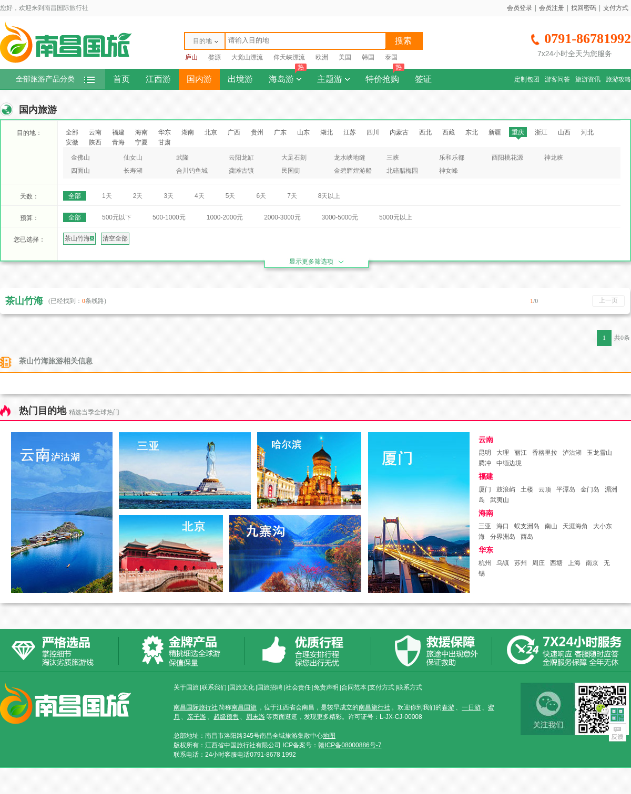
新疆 (494, 132)
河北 (587, 132)
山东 (303, 132)
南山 (551, 526)
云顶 (544, 489)
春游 (448, 707)
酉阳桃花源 (507, 157)
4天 (200, 196)
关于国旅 (186, 687)
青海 (118, 142)
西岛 (527, 536)
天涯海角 (575, 526)
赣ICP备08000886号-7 (349, 745)
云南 (95, 132)
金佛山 (80, 157)
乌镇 (502, 563)
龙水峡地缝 (349, 157)
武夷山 (499, 500)
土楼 (527, 489)
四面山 (80, 170)
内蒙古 (399, 132)
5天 (231, 196)
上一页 (608, 300)
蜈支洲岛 (527, 526)
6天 (261, 196)
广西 (234, 132)
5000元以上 (395, 217)
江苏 (349, 132)
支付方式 (615, 8)
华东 (164, 132)
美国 (345, 57)
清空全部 (115, 238)
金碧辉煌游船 (353, 170)
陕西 (95, 142)
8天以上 (329, 196)
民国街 (290, 170)
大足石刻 (294, 157)
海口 (502, 526)
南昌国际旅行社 (196, 707)
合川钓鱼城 (192, 170)
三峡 (392, 157)
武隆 (182, 157)
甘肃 (164, 142)
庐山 (191, 57)
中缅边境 (509, 463)
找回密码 (583, 8)
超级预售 (226, 716)
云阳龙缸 (241, 157)
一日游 (471, 707)
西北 (425, 132)
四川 (373, 132)
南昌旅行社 (374, 707)
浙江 (541, 132)
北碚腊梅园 (402, 170)
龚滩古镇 (241, 170)
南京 (592, 563)
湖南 (187, 132)
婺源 (214, 57)
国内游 (199, 79)
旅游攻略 (618, 79)
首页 (121, 79)
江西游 (158, 79)
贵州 (257, 132)
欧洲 (322, 57)
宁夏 (141, 142)
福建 (118, 132)
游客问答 (557, 79)
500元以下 (116, 217)
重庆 (518, 132)
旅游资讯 (588, 79)
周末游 (255, 716)
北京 (211, 132)
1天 (107, 196)
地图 (329, 735)
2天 (138, 196)
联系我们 (214, 687)
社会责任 (298, 687)
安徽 (72, 142)
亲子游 (196, 716)
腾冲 (485, 463)
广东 (280, 132)
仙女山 (133, 157)
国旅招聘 (269, 687)
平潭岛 (565, 489)
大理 (502, 452)
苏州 (520, 563)
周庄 (538, 563)
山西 (564, 132)
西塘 (556, 563)
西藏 (448, 132)
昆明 (485, 452)
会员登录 (519, 8)
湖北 (326, 132)
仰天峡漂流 (289, 57)
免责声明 (326, 687)
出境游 (240, 79)
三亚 (485, 526)
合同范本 (354, 687)
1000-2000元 (225, 217)
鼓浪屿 (505, 489)
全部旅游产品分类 (55, 79)
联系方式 (409, 687)
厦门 (485, 489)
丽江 (520, 452)
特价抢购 (384, 76)
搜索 (403, 40)
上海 (574, 563)
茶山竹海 (79, 238)
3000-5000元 (340, 217)
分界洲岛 (502, 536)
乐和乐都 (451, 157)
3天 (169, 196)
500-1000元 (169, 217)
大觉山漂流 (247, 57)
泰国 (391, 57)
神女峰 (448, 170)
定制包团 (527, 79)
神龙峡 (553, 157)
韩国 (368, 57)
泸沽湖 (572, 452)
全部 (72, 132)
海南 (141, 132)
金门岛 (590, 489)
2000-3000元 (282, 217)
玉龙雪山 (599, 452)
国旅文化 (242, 687)
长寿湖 (133, 170)
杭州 (485, 563)
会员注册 (551, 8)
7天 (292, 196)
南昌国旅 (244, 707)
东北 (471, 132)
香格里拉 (544, 452)
